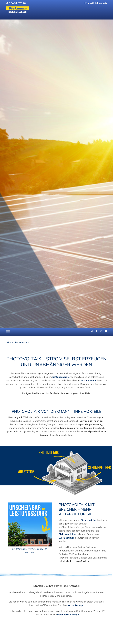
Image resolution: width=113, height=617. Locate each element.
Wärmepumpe (89, 380)
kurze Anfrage (75, 605)
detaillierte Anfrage (68, 614)
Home (10, 342)
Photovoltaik (22, 342)
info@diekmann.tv (96, 3)
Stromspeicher (89, 520)
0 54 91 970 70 (16, 3)
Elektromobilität (68, 534)
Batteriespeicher (61, 377)
